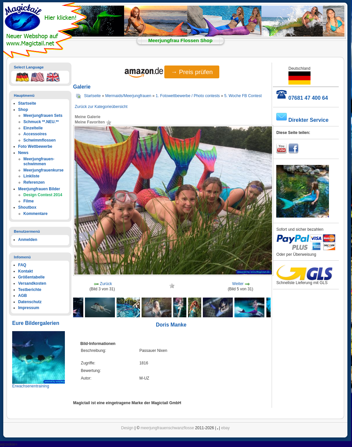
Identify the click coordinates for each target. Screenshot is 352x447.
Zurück (106, 283)
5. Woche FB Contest (243, 95)
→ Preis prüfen (192, 71)
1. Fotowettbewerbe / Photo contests (188, 95)
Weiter (237, 283)
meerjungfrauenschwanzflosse (167, 428)
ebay (225, 428)
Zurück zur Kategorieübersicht (101, 106)
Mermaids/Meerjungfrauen (128, 95)
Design (127, 428)
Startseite (92, 95)
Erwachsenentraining (30, 386)
